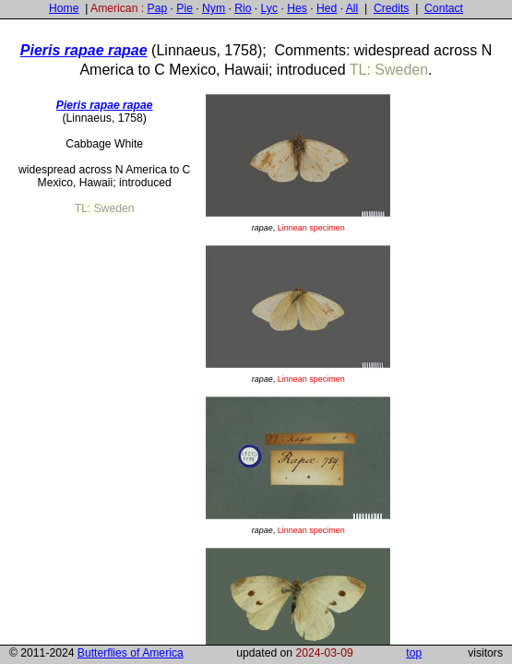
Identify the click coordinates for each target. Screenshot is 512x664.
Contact (443, 8)
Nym (213, 8)
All (352, 8)
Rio (242, 8)
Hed (326, 8)
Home (63, 8)
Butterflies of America (130, 652)
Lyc (269, 8)
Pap (158, 8)
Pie (184, 8)
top (414, 652)
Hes (297, 8)
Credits (392, 8)
